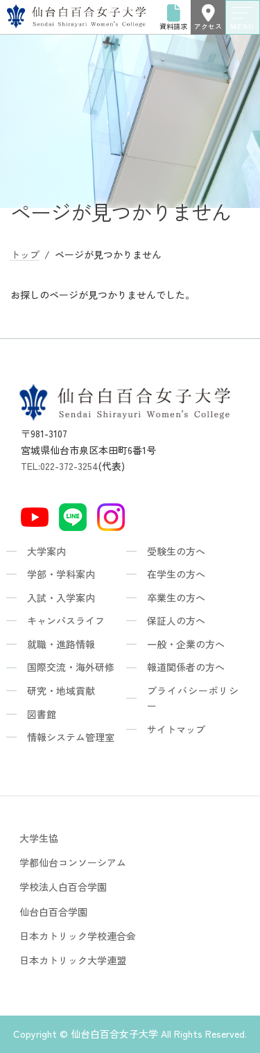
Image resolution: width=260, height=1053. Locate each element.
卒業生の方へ (176, 597)
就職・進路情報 (61, 644)
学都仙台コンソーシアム (72, 862)
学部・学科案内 (61, 574)
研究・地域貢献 (61, 690)
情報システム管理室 (70, 737)
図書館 (41, 714)
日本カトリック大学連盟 (72, 960)
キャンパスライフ (66, 620)
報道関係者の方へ (186, 667)
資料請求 (173, 17)
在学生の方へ (176, 574)
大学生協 (38, 838)
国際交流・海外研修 (70, 667)
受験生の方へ (176, 551)
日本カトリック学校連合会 (77, 936)
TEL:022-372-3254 (59, 466)
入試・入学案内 (61, 597)
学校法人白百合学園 (63, 887)
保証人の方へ (176, 620)
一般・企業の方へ (186, 644)
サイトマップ (176, 729)
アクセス (208, 17)
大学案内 (46, 551)
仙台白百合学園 (53, 912)
